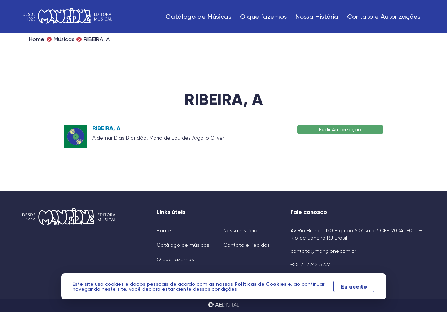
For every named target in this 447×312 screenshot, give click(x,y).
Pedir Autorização (340, 129)
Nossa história (240, 230)
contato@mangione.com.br (323, 251)
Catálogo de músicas (183, 245)
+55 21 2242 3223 (310, 264)
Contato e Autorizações (383, 16)
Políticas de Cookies (261, 284)
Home (36, 39)
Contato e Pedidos (246, 245)
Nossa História (316, 16)
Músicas (64, 39)
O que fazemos (263, 16)
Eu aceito (354, 286)
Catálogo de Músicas (198, 16)
